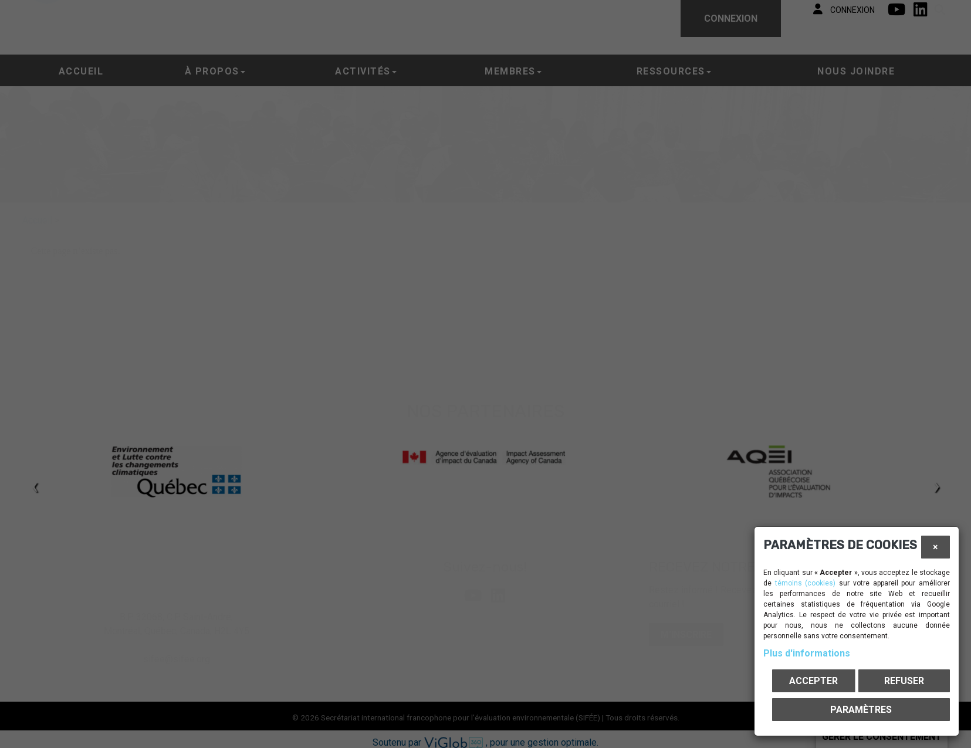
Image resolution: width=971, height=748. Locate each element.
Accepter (813, 680)
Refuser (904, 680)
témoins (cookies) (805, 583)
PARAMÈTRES (861, 709)
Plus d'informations (806, 653)
